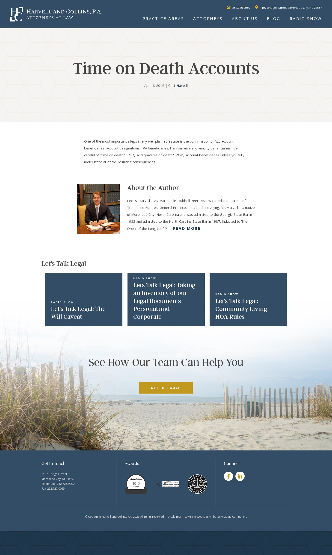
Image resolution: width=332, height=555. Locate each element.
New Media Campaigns (232, 517)
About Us (245, 18)
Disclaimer (174, 517)
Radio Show (306, 18)
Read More (187, 228)
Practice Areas (163, 18)
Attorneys (208, 18)
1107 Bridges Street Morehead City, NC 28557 (288, 8)
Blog (274, 18)
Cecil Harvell (178, 85)
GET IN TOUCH (166, 388)
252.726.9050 (238, 8)
